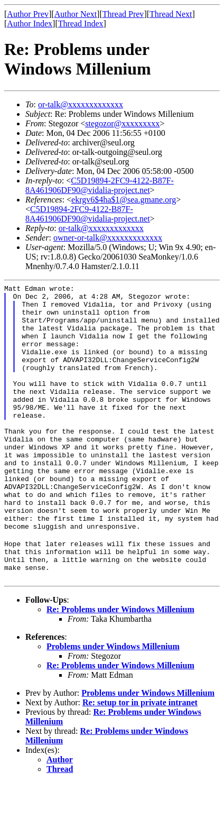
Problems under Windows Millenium (113, 701)
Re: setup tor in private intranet (140, 757)
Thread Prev (123, 14)
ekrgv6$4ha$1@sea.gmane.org (123, 199)
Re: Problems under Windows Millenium (120, 664)
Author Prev (28, 14)
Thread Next (171, 14)
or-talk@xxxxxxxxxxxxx (80, 104)
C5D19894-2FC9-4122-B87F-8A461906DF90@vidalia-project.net (99, 185)
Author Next (75, 14)
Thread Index (81, 23)
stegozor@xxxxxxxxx (122, 123)
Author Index (29, 23)
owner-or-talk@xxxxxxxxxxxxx (107, 237)
